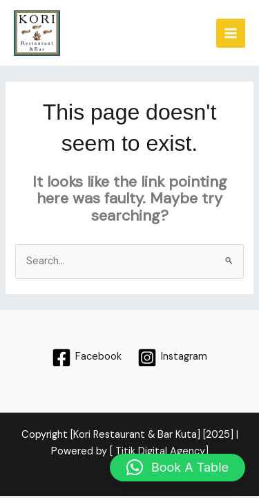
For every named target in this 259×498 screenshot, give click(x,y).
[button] (177, 467)
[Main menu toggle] (230, 33)
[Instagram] (173, 357)
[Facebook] (87, 357)
